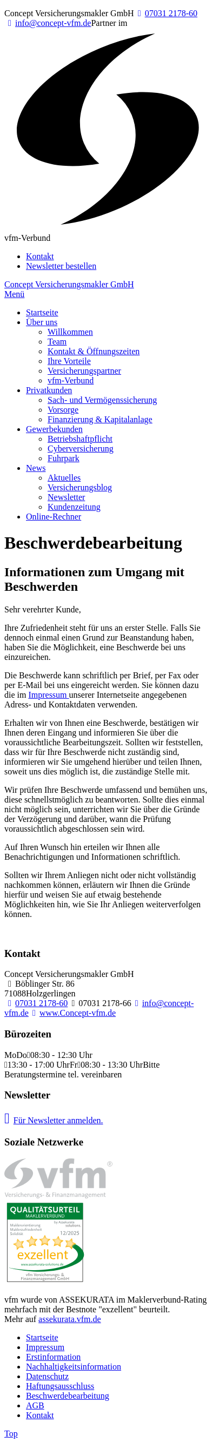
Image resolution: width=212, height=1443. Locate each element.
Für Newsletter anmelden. (53, 1120)
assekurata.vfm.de (69, 1319)
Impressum (48, 694)
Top (11, 1433)
